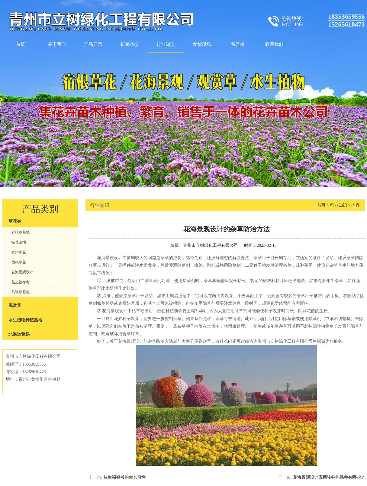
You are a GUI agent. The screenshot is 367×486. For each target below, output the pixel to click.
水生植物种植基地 (25, 320)
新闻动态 (129, 44)
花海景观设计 (22, 272)
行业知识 (165, 44)
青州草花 (18, 252)
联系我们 (274, 44)
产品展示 (93, 44)
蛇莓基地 (18, 242)
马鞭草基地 (20, 292)
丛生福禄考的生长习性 (124, 477)
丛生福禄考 (20, 282)
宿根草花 (18, 262)
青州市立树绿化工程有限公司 (210, 245)
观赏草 (14, 305)
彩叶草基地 (20, 232)
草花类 (14, 221)
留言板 (238, 44)
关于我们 (57, 44)
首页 (20, 44)
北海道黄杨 (19, 334)
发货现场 (202, 44)
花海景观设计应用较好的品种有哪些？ (329, 477)
